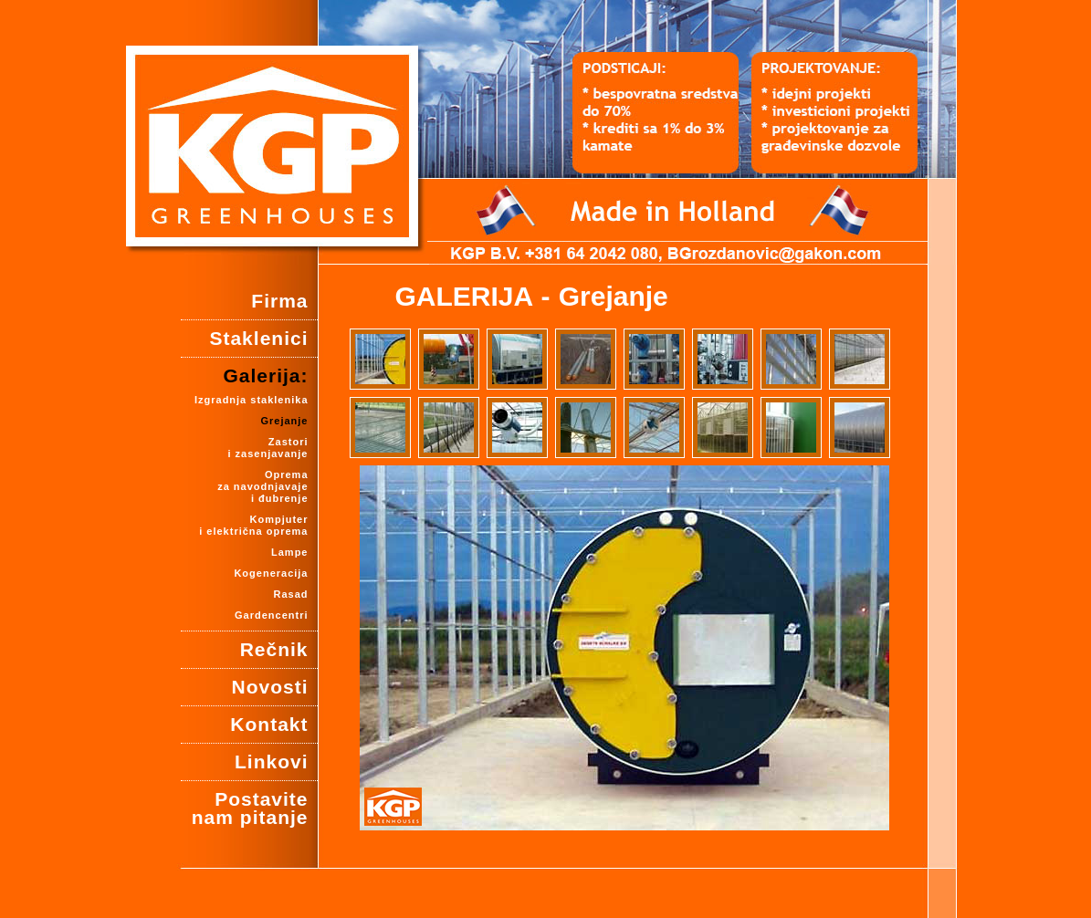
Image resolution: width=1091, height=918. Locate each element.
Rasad (290, 594)
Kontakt (269, 724)
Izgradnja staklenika (251, 399)
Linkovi (272, 761)
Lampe (289, 552)
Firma (279, 300)
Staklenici (258, 338)
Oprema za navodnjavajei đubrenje (262, 486)
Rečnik (274, 649)
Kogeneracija (271, 573)
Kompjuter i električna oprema (253, 525)
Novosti (269, 686)
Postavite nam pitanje (250, 808)
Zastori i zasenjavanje (268, 447)
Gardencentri (271, 615)
